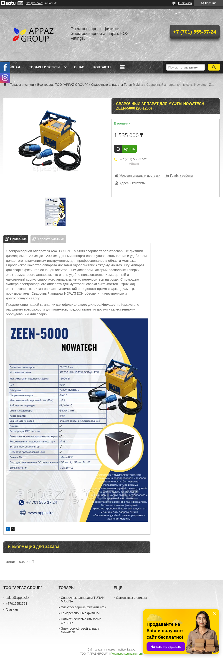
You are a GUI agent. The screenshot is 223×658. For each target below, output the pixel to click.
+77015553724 (16, 603)
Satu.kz (130, 649)
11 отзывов (185, 3)
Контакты (102, 67)
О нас (79, 67)
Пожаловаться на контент (126, 653)
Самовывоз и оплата (131, 597)
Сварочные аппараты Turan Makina (117, 84)
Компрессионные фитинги (80, 613)
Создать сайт (34, 3)
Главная (12, 67)
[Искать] (214, 67)
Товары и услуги (44, 67)
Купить (129, 149)
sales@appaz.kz (17, 597)
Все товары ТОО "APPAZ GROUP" (62, 84)
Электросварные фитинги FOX (83, 607)
